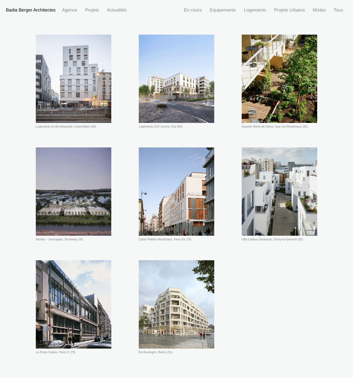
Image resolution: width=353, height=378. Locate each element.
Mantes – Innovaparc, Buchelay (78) (59, 239)
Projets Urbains (289, 10)
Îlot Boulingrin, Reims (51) (156, 352)
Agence (69, 10)
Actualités (117, 10)
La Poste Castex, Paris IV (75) (55, 352)
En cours (193, 10)
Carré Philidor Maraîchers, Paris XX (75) (165, 239)
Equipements (223, 10)
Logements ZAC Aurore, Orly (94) (161, 126)
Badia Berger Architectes (31, 10)
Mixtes (319, 10)
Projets (92, 10)
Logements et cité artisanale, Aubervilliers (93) (66, 126)
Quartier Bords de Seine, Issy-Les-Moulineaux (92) (275, 126)
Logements (255, 10)
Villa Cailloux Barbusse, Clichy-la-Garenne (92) (272, 239)
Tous (338, 10)
